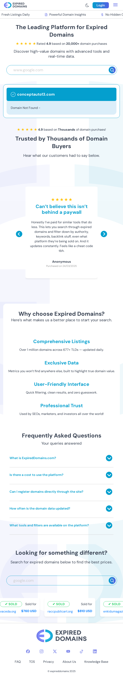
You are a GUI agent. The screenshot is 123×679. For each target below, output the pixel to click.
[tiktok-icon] (81, 651)
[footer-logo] (61, 636)
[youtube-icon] (68, 651)
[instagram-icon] (41, 651)
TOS (32, 662)
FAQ (18, 662)
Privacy (48, 662)
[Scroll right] (104, 234)
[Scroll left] (19, 234)
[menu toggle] (115, 5)
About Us (69, 662)
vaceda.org (9, 611)
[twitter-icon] (55, 651)
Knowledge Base (96, 662)
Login (101, 5)
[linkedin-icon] (95, 651)
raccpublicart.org (60, 611)
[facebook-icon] (28, 651)
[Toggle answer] (109, 458)
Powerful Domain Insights (66, 14)
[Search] (112, 70)
